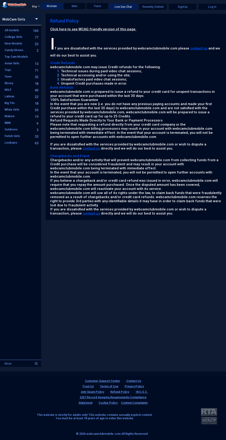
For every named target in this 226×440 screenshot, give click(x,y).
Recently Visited (152, 6)
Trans (97, 6)
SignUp (183, 6)
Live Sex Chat (123, 6)
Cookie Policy (108, 402)
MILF (21, 89)
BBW (21, 122)
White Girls (21, 109)
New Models (21, 43)
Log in (212, 6)
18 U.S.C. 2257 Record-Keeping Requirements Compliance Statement (113, 397)
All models (21, 30)
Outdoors (21, 129)
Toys (21, 70)
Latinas (21, 96)
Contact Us (133, 381)
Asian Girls (21, 63)
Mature (21, 116)
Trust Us (88, 386)
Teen (21, 76)
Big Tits (21, 103)
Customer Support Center (102, 381)
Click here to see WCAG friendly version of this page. (93, 29)
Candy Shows (21, 50)
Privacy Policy (134, 386)
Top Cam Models (16, 56)
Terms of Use (109, 386)
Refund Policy (119, 391)
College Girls (21, 37)
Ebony (21, 83)
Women (52, 6)
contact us (199, 48)
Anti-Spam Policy (92, 391)
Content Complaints (134, 402)
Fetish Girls (21, 136)
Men (74, 6)
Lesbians (21, 142)
